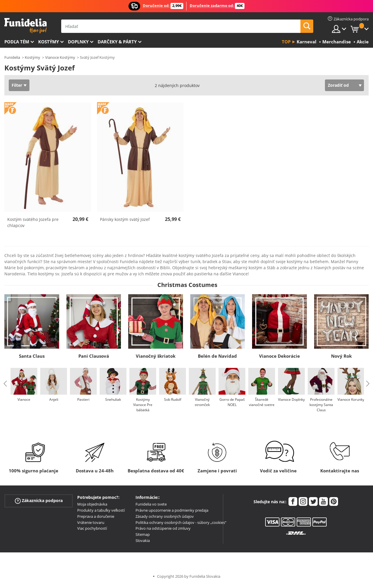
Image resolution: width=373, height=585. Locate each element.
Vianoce (23, 399)
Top (286, 42)
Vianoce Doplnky (291, 399)
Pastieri (83, 399)
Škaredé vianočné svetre (262, 402)
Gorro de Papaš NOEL (232, 402)
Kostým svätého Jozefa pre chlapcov (33, 222)
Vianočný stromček (202, 402)
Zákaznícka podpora (39, 501)
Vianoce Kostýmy (60, 57)
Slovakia (143, 540)
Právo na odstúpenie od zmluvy (163, 528)
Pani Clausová (93, 356)
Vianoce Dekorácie (279, 356)
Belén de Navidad (217, 356)
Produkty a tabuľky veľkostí (101, 510)
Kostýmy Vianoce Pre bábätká (142, 404)
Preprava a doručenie (95, 516)
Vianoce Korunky (350, 399)
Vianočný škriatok (155, 356)
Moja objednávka (92, 504)
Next (368, 384)
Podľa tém (16, 42)
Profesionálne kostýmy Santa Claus (321, 404)
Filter (17, 85)
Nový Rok (341, 356)
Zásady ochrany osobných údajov (165, 516)
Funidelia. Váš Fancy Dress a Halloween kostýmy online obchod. (25, 25)
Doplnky (78, 42)
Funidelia (12, 57)
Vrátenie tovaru (90, 522)
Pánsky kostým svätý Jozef (125, 219)
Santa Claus (32, 356)
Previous (5, 384)
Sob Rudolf (172, 399)
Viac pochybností (92, 528)
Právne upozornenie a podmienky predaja (172, 510)
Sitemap (143, 534)
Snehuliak (113, 399)
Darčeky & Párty (117, 42)
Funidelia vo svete (151, 504)
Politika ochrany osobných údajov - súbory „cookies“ (181, 522)
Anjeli (53, 399)
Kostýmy (48, 42)
